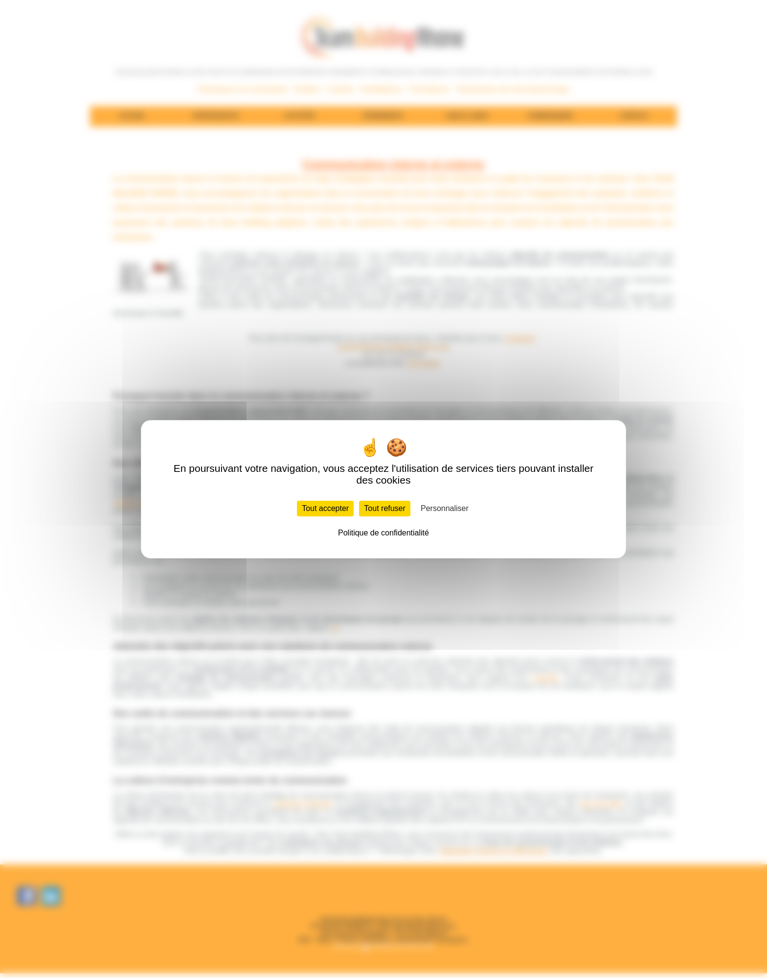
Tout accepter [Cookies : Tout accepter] (325, 508)
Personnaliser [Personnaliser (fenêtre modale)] (445, 508)
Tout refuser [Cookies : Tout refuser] (384, 508)
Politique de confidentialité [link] (383, 533)
